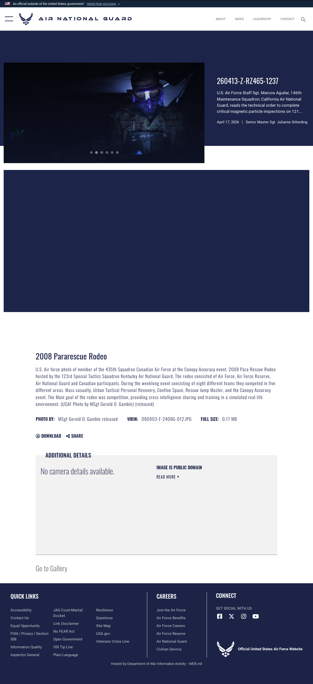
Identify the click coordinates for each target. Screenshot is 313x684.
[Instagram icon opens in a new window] (243, 616)
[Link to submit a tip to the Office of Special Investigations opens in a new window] (63, 647)
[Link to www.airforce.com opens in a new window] (171, 610)
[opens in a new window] (21, 610)
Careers (166, 596)
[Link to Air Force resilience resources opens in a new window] (104, 610)
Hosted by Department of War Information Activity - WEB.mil (156, 664)
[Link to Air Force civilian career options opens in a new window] (168, 649)
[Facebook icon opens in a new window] (219, 616)
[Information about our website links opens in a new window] (66, 623)
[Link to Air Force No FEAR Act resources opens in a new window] (64, 631)
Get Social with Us (234, 608)
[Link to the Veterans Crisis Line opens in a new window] (112, 641)
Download (48, 436)
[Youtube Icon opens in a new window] (255, 616)
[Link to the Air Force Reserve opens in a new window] (170, 633)
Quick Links (24, 596)
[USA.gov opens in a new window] (103, 633)
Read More (166, 477)
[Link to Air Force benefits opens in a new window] (171, 618)
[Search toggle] (304, 19)
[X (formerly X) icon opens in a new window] (231, 616)
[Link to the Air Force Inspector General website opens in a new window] (25, 655)
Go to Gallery (51, 568)
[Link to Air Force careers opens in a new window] (170, 626)
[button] (104, 3)
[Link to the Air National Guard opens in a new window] (171, 641)
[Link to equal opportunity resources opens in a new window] (25, 626)
